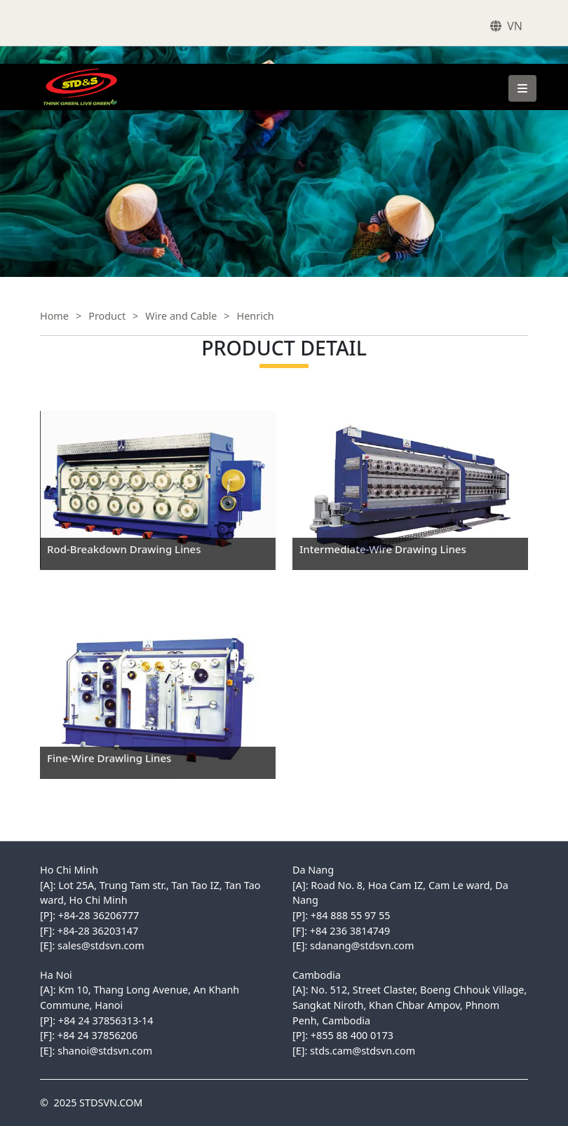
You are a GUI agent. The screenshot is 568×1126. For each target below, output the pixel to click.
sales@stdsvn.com (101, 945)
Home (54, 316)
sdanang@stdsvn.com (362, 945)
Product (107, 316)
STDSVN (53, 71)
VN (514, 26)
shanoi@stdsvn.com (105, 1050)
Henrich (255, 316)
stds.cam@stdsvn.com (362, 1050)
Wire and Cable (181, 316)
